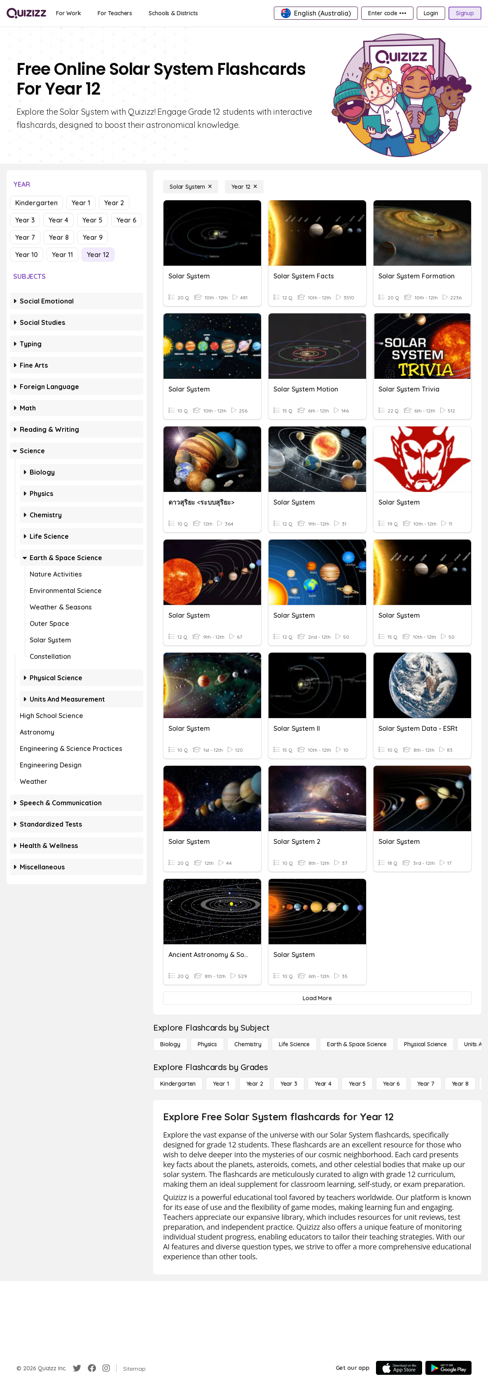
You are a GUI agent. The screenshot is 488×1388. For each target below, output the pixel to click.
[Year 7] (425, 1083)
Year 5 (92, 220)
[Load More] (317, 998)
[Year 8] (460, 1083)
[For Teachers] (115, 13)
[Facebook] (92, 1368)
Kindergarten (36, 203)
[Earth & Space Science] (357, 1044)
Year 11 (62, 254)
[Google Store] (448, 1368)
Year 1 (81, 203)
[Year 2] (254, 1083)
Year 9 (93, 237)
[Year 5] (357, 1083)
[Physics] (207, 1044)
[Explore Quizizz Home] (26, 13)
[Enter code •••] (387, 13)
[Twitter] (77, 1368)
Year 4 (58, 220)
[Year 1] (221, 1083)
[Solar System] (190, 186)
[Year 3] (288, 1083)
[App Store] (399, 1368)
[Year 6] (391, 1083)
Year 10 (26, 254)
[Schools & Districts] (173, 13)
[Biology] (170, 1044)
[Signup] (464, 13)
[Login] (431, 13)
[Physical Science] (425, 1044)
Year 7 (25, 237)
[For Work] (68, 13)
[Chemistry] (248, 1044)
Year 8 (59, 237)
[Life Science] (294, 1044)
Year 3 (25, 220)
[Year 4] (323, 1083)
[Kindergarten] (178, 1083)
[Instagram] (106, 1368)
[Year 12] (244, 186)
